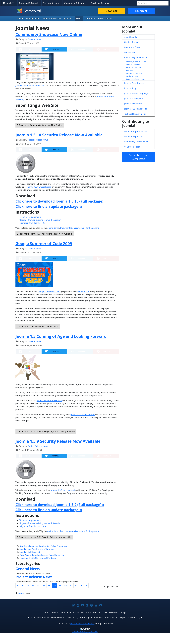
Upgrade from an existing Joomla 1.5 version (40, 220)
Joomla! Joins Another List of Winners (36, 549)
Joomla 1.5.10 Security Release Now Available (59, 135)
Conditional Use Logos (135, 79)
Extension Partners (134, 73)
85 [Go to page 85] (44, 585)
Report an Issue (127, 617)
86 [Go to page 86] (49, 585)
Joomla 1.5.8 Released (29, 552)
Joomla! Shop (130, 88)
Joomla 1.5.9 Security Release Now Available (57, 441)
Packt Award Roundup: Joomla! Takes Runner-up (41, 555)
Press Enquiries (105, 18)
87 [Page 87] (55, 585)
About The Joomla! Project (136, 57)
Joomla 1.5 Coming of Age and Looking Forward (61, 336)
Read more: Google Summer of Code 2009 (37, 326)
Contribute (90, 18)
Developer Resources (101, 3)
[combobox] (153, 3)
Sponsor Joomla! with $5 (91, 617)
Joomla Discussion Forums (82, 414)
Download (112, 11)
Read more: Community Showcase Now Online (39, 125)
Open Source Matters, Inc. (82, 623)
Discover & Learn (51, 3)
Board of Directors (133, 67)
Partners (129, 70)
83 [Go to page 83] (33, 585)
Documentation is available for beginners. (79, 228)
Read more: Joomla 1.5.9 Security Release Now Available (44, 537)
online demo (53, 228)
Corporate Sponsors (133, 136)
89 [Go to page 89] (65, 585)
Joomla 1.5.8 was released (63, 490)
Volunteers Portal (132, 146)
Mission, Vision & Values (136, 62)
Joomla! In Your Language (136, 93)
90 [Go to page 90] (71, 585)
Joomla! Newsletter (133, 103)
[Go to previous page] (23, 585)
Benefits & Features (52, 18)
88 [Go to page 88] (60, 585)
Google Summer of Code (49, 291)
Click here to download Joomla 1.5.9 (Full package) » (59, 504)
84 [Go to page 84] (38, 585)
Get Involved (130, 52)
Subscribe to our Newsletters (138, 157)
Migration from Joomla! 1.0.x (32, 223)
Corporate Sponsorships (135, 131)
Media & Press (132, 76)
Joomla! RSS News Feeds (135, 108)
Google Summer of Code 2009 (43, 243)
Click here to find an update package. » (48, 206)
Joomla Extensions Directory (50, 400)
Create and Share (132, 47)
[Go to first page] (18, 585)
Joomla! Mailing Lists (133, 98)
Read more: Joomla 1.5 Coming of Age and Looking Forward (46, 431)
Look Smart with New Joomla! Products (37, 558)
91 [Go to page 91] (76, 585)
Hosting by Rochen (85, 631)
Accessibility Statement (38, 617)
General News (34, 39)
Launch (141, 11)
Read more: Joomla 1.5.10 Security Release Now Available (44, 233)
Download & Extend (28, 3)
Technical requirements (30, 217)
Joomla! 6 (68, 18)
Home (20, 18)
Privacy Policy (57, 617)
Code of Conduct (133, 64)
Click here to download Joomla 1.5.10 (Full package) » (60, 201)
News (78, 18)
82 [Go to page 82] (28, 585)
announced (83, 291)
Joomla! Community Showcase (29, 85)
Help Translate (111, 617)
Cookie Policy (72, 617)
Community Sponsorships (136, 141)
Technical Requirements (135, 114)
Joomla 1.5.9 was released (39, 187)
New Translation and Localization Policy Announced (43, 546)
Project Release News (38, 139)
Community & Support (75, 3)
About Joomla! (32, 18)
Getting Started (131, 42)
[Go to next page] (81, 585)
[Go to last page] (86, 585)
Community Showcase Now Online (48, 34)
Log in (139, 617)
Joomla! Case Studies (134, 83)
